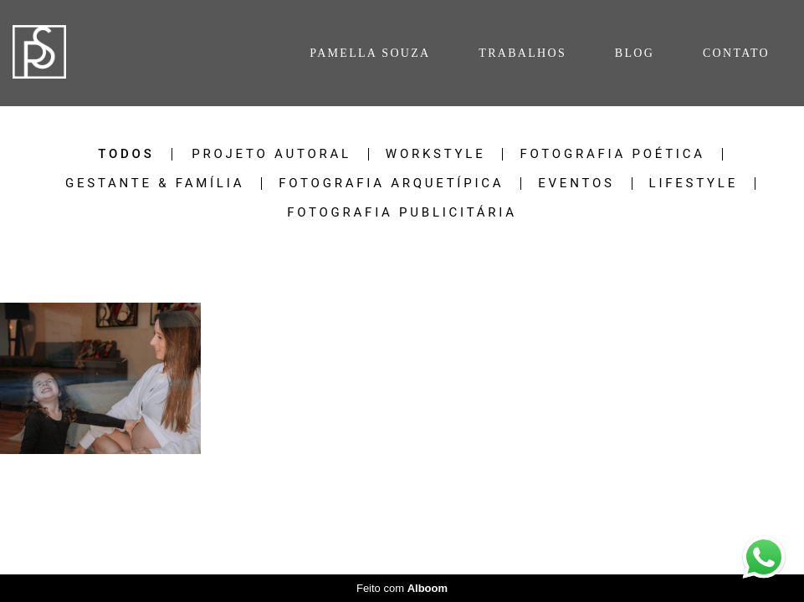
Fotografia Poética (612, 154)
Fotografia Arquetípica (391, 183)
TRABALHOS (522, 53)
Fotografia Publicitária (402, 213)
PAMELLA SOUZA (370, 53)
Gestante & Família (154, 183)
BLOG (634, 53)
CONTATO (736, 53)
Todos (126, 154)
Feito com (402, 588)
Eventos (576, 183)
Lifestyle (693, 183)
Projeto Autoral (271, 154)
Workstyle (436, 154)
